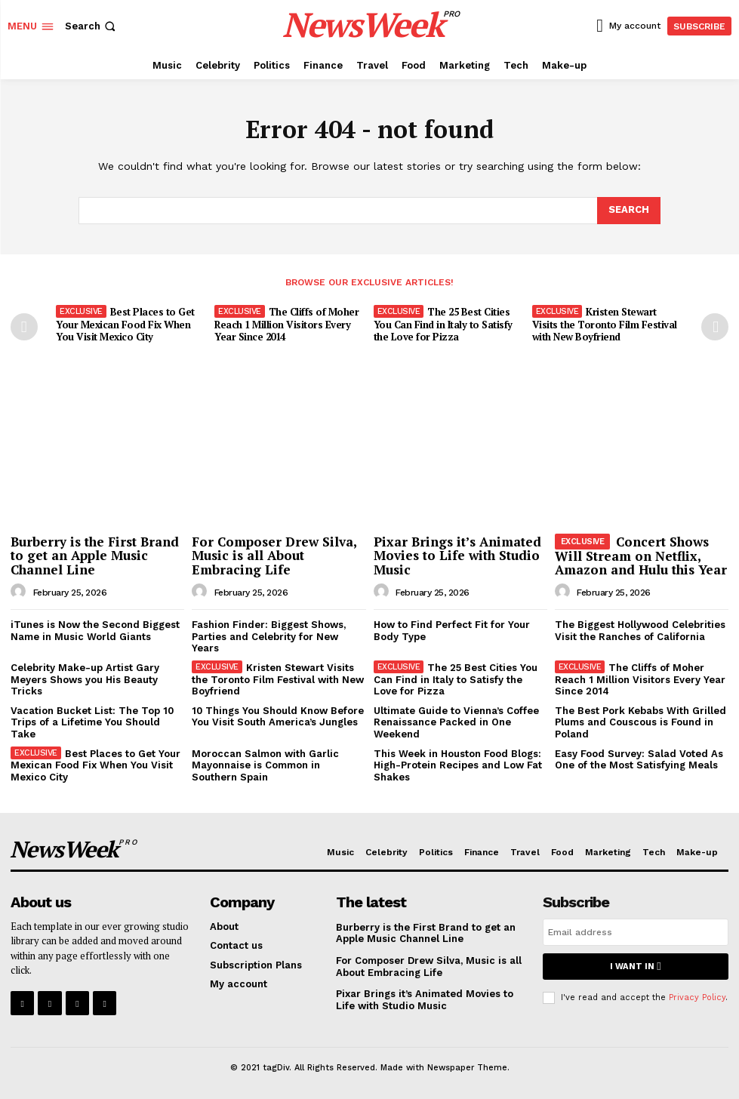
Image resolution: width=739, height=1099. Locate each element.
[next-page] (714, 326)
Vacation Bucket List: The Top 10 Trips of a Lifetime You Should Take (92, 722)
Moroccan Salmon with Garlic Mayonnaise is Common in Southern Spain (265, 764)
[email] (635, 932)
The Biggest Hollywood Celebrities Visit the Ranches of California (640, 630)
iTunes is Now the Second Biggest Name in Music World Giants (95, 630)
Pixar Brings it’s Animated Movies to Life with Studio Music (457, 554)
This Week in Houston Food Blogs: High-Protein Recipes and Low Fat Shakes (458, 764)
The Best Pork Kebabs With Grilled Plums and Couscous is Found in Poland (640, 722)
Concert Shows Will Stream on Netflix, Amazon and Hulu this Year (641, 555)
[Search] (628, 210)
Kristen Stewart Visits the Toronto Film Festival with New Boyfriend (604, 324)
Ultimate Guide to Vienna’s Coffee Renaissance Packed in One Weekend (456, 722)
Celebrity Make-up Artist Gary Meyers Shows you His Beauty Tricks (85, 679)
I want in (635, 966)
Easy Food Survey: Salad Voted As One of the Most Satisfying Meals (639, 759)
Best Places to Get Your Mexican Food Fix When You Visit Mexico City (125, 324)
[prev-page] (24, 326)
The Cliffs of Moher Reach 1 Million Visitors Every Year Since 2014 (286, 324)
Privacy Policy (697, 997)
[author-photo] (20, 591)
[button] (92, 26)
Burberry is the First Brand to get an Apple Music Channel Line (95, 554)
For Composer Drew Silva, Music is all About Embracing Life (274, 554)
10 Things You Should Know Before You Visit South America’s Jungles (278, 716)
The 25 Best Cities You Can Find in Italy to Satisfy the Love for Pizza (443, 324)
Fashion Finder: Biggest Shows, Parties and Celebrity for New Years (269, 636)
